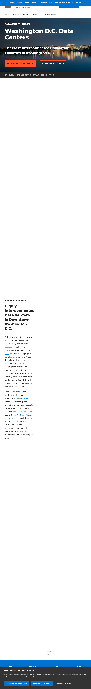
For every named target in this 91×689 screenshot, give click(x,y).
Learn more (40, 677)
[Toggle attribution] (48, 643)
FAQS (51, 75)
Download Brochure (20, 63)
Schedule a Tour (53, 63)
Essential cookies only (16, 683)
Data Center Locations (21, 14)
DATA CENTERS (40, 75)
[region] (69, 361)
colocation (24, 393)
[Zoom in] (48, 640)
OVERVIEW (10, 75)
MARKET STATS (23, 75)
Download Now (74, 3)
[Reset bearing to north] (51, 640)
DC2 (7, 348)
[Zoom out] (50, 640)
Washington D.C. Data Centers (45, 14)
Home (7, 14)
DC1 (26, 345)
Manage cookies (64, 683)
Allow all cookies (41, 683)
